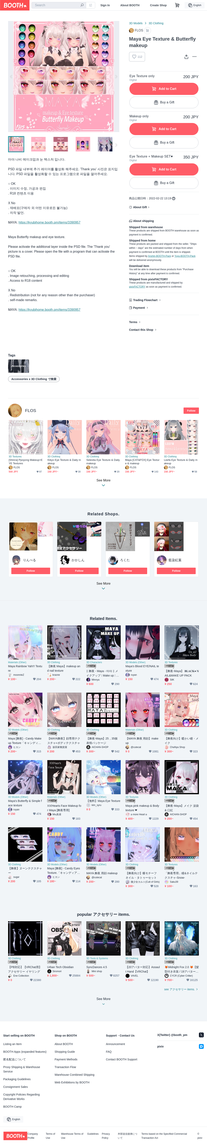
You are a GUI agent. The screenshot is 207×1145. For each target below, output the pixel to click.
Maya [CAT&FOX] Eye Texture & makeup (142, 461)
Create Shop (158, 5)
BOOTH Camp (12, 1106)
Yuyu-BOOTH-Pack (184, 256)
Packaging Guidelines (17, 1079)
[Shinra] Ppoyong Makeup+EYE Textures (26, 461)
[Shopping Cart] (177, 5)
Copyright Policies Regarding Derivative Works (21, 1097)
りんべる (29, 560)
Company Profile (32, 1136)
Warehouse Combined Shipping (74, 1074)
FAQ (109, 1051)
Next (116, 76)
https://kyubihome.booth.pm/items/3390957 (49, 222)
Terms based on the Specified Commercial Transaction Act (164, 1136)
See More (103, 587)
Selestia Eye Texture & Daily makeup (103, 461)
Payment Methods (66, 1059)
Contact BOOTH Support (121, 1059)
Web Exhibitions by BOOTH (72, 1082)
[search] (82, 5)
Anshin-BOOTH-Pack (159, 256)
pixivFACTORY (137, 286)
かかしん (78, 560)
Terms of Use (50, 1136)
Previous (11, 76)
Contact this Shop (141, 329)
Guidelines (93, 1134)
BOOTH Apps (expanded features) (24, 1051)
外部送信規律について (127, 1136)
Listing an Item (12, 1044)
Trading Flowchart (145, 300)
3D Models (136, 23)
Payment (139, 307)
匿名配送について (14, 1059)
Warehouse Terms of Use (72, 1136)
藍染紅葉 (175, 560)
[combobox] (59, 5)
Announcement (115, 1044)
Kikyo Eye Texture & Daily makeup (64, 461)
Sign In (105, 5)
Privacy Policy (106, 1136)
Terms (133, 322)
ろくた (125, 560)
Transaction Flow (65, 1067)
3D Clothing (156, 23)
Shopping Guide (65, 1051)
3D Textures (15, 456)
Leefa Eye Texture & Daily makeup (180, 461)
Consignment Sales (15, 1086)
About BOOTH (129, 5)
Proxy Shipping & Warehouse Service (21, 1069)
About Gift (140, 207)
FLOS (30, 410)
